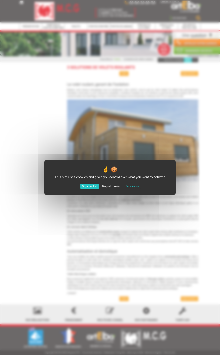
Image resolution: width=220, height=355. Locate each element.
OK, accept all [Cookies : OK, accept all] (89, 186)
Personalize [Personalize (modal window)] (132, 186)
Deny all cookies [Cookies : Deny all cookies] (111, 186)
